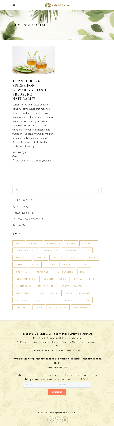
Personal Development (25, 219)
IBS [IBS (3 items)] (82, 271)
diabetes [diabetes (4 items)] (71, 250)
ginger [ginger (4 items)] (50, 264)
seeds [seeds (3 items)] (39, 300)
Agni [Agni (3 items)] (18, 243)
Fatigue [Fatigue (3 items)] (76, 257)
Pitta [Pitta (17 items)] (68, 293)
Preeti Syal (20, 152)
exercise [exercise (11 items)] (58, 257)
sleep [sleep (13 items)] (53, 300)
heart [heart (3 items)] (84, 264)
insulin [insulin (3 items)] (47, 279)
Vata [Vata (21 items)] (38, 307)
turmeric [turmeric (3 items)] (21, 307)
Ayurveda (20, 160)
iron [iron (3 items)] (63, 279)
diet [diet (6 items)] (87, 250)
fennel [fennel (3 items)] (20, 264)
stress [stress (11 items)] (69, 300)
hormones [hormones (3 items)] (42, 271)
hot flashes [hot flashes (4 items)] (64, 271)
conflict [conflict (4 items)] (88, 243)
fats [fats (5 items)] (92, 257)
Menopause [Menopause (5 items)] (46, 286)
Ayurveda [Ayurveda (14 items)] (53, 243)
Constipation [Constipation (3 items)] (25, 250)
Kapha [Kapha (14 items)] (78, 279)
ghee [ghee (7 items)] (35, 264)
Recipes (47, 160)
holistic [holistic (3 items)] (21, 271)
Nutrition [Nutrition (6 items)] (22, 293)
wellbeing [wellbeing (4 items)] (81, 307)
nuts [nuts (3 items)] (40, 293)
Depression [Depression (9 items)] (49, 250)
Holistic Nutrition (34, 160)
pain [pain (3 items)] (54, 293)
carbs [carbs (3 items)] (71, 243)
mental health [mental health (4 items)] (71, 286)
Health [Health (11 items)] (67, 264)
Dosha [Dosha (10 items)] (41, 257)
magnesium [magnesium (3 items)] (23, 286)
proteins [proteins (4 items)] (21, 300)
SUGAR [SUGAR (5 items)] (85, 300)
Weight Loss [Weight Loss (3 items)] (58, 307)
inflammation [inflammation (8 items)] (25, 279)
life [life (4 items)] (91, 279)
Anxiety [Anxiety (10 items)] (34, 243)
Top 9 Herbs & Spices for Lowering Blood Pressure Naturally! (30, 90)
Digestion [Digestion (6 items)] (22, 257)
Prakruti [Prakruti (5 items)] (85, 293)
